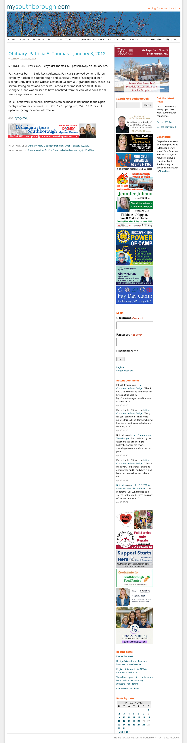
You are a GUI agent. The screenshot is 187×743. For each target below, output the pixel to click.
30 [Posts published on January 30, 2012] (119, 728)
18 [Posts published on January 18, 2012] (129, 721)
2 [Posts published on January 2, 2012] (119, 713)
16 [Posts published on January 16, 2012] (119, 721)
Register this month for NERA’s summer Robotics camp (131, 671)
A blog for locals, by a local (164, 8)
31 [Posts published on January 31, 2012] (124, 728)
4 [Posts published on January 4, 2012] (129, 713)
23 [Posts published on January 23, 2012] (119, 724)
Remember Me (128, 351)
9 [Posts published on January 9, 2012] (119, 717)
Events (37, 39)
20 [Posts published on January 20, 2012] (139, 721)
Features (53, 39)
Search (147, 105)
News (23, 39)
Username (129, 318)
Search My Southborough (132, 98)
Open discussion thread (128, 688)
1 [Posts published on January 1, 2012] (148, 710)
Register (120, 367)
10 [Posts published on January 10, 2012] (124, 717)
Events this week (124, 656)
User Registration (134, 39)
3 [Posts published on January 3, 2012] (124, 713)
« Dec (120, 731)
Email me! (165, 170)
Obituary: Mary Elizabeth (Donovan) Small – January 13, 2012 (58, 145)
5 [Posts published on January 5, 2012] (134, 713)
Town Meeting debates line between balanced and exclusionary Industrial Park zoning (134, 680)
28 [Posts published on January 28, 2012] (143, 724)
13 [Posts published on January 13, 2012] (139, 717)
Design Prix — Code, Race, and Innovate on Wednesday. (131, 663)
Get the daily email (166, 126)
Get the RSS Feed (165, 122)
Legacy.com (21, 118)
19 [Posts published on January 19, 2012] (134, 721)
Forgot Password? (125, 370)
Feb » (127, 731)
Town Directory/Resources (84, 39)
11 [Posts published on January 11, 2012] (129, 717)
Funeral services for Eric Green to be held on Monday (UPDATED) (61, 150)
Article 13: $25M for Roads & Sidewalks (133, 487)
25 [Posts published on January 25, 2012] (129, 724)
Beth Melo (121, 485)
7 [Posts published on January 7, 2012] (143, 713)
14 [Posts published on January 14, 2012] (143, 717)
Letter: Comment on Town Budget (129, 386)
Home (11, 39)
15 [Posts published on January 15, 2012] (148, 717)
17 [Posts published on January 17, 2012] (124, 721)
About (112, 39)
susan (14, 58)
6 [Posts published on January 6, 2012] (138, 713)
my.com (38, 6)
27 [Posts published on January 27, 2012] (139, 724)
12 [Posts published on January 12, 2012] (134, 717)
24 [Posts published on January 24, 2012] (124, 724)
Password (129, 334)
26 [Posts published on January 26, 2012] (134, 724)
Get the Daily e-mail (165, 39)
